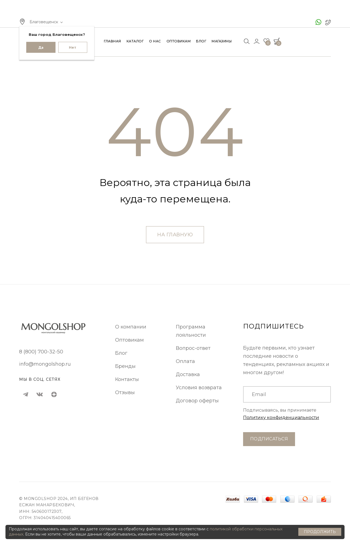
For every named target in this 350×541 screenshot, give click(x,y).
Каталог (135, 41)
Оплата (185, 361)
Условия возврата (199, 388)
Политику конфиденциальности (281, 417)
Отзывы (125, 392)
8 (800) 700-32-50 (41, 352)
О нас (155, 41)
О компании (130, 327)
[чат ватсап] (318, 22)
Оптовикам (179, 41)
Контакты (127, 379)
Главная (112, 41)
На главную (175, 235)
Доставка (188, 374)
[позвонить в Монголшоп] (328, 22)
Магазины (222, 41)
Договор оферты (197, 401)
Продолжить (320, 531)
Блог (201, 41)
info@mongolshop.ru (45, 364)
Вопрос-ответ (193, 348)
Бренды (125, 366)
